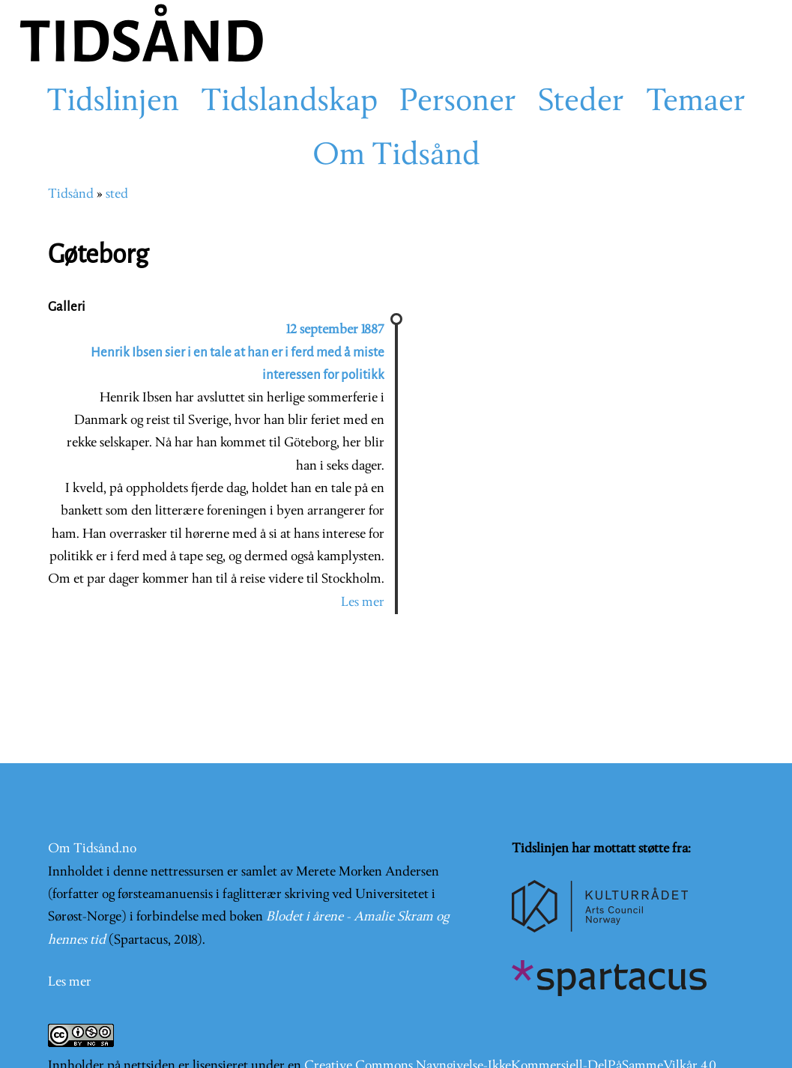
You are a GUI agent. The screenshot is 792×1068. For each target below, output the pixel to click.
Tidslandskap (289, 102)
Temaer (696, 102)
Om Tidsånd (396, 156)
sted (117, 194)
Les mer (362, 602)
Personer (457, 102)
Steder (581, 102)
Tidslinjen (112, 102)
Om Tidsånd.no (92, 849)
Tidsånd (71, 194)
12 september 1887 (335, 330)
